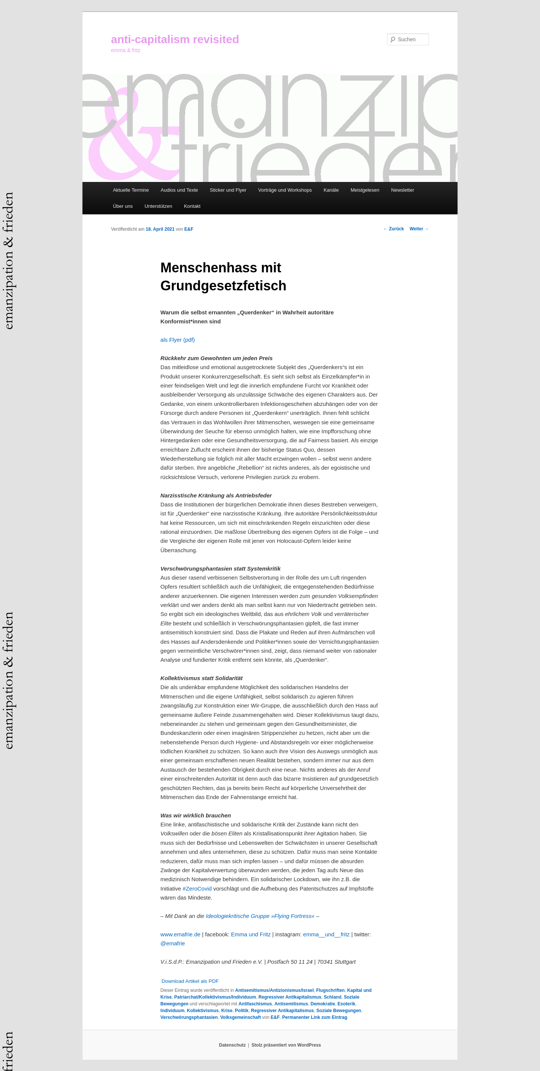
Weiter (419, 228)
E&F (188, 229)
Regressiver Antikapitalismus (289, 997)
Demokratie (322, 1003)
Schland (333, 997)
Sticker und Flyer (228, 190)
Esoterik (346, 1003)
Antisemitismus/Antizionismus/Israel (274, 990)
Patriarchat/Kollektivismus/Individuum (215, 997)
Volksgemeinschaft (240, 1017)
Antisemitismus (291, 1003)
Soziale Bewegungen (338, 1010)
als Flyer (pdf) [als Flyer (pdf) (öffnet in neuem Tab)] (177, 339)
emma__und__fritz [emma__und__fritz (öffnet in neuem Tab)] (326, 934)
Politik (242, 1010)
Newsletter (402, 190)
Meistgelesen (365, 190)
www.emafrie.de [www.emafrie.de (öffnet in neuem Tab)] (180, 934)
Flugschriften (330, 990)
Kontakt (192, 206)
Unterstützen (158, 206)
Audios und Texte (179, 190)
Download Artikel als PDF (190, 981)
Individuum (172, 1010)
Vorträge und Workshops (285, 190)
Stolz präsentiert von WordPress (286, 1045)
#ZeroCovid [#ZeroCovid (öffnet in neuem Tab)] (197, 888)
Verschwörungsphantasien (189, 1017)
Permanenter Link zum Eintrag (314, 1017)
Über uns (123, 206)
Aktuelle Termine (131, 190)
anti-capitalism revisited (175, 39)
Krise (226, 1010)
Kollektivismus (203, 1010)
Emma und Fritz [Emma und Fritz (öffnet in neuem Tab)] (251, 934)
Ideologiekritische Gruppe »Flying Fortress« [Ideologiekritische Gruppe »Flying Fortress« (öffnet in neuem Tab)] (260, 916)
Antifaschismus (255, 1003)
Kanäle (331, 190)
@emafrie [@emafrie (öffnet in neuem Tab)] (172, 943)
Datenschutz (232, 1045)
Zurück (393, 228)
